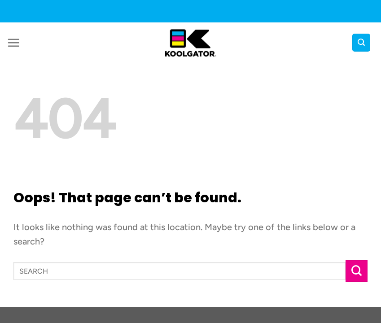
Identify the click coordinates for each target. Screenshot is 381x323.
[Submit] (357, 271)
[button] (13, 42)
